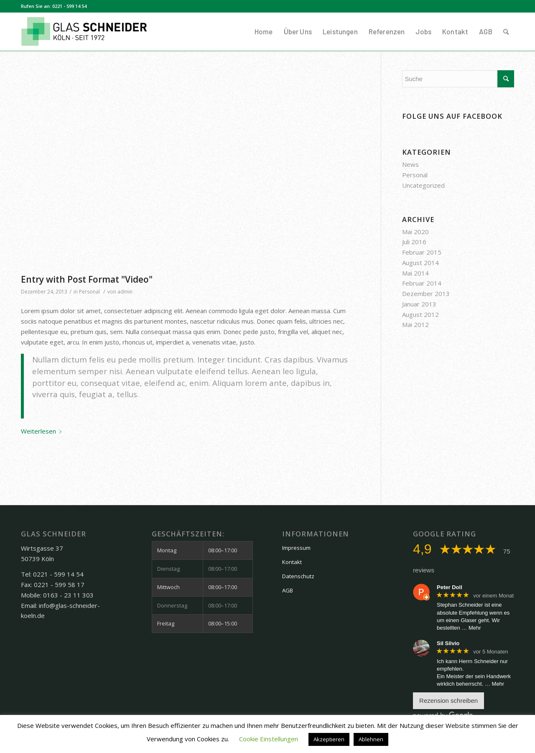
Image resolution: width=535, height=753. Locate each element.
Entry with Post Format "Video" (87, 279)
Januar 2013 (419, 304)
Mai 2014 (415, 273)
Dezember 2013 (426, 293)
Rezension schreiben (448, 700)
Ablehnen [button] (371, 739)
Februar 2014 (421, 283)
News (410, 164)
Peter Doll (449, 587)
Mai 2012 (415, 324)
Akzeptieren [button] (328, 739)
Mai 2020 (415, 231)
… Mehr (471, 628)
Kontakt (292, 562)
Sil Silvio (448, 643)
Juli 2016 (414, 241)
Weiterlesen (43, 431)
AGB (287, 590)
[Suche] (506, 31)
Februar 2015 (421, 252)
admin (124, 291)
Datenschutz (298, 576)
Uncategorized (423, 185)
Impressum (296, 547)
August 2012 (420, 314)
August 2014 (420, 262)
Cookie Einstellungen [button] (268, 739)
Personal (89, 291)
